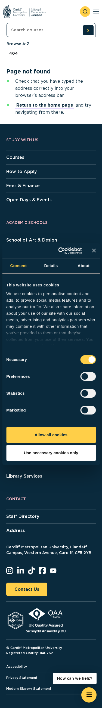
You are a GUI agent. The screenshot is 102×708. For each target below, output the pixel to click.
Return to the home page (44, 105)
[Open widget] (89, 695)
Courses (15, 157)
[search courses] (88, 30)
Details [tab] (51, 265)
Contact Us (26, 589)
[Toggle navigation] (96, 11)
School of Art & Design (31, 240)
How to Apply (21, 171)
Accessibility (16, 666)
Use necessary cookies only (51, 452)
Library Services (24, 476)
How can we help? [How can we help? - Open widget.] (74, 678)
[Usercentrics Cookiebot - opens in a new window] (61, 250)
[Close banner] (94, 250)
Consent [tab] (18, 265)
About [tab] (83, 265)
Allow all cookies (51, 434)
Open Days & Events (29, 199)
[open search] (85, 11)
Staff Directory (22, 516)
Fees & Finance (23, 185)
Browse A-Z (18, 44)
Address (15, 530)
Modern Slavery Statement (28, 689)
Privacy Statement (22, 678)
